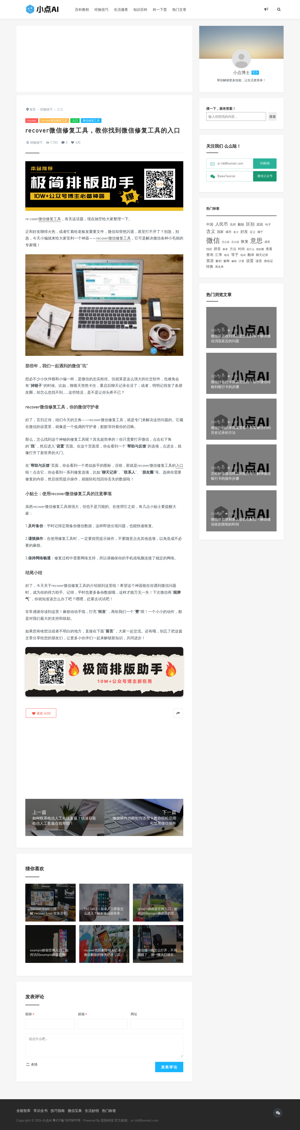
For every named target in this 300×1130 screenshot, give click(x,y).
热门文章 (179, 9)
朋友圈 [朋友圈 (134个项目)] (260, 249)
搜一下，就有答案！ (221, 108)
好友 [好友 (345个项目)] (244, 231)
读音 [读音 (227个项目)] (258, 261)
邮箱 (82, 1014)
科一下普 (160, 9)
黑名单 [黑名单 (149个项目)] (219, 266)
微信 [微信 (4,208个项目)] (213, 240)
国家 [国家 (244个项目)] (220, 232)
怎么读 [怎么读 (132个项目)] (235, 241)
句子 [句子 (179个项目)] (268, 224)
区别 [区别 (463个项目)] (250, 224)
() (41, 713)
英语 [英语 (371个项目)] (210, 260)
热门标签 (109, 1110)
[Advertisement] (104, 59)
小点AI (47, 1120)
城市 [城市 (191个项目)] (228, 232)
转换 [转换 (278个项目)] (209, 266)
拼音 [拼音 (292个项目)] (217, 249)
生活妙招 (92, 1110)
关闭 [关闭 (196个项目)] (233, 224)
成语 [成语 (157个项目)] (267, 241)
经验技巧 (101, 9)
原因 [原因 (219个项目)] (259, 224)
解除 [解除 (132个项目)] (234, 261)
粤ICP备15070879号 (66, 1120)
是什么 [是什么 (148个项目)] (250, 249)
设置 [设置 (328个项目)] (250, 261)
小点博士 (241, 72)
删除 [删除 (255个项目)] (241, 224)
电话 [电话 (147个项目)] (226, 255)
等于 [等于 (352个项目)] (235, 254)
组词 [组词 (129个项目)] (243, 254)
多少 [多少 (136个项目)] (236, 231)
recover (31, 120)
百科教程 (82, 9)
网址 (134, 1014)
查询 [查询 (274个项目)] (209, 254)
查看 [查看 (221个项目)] (269, 249)
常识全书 (41, 1110)
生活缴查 (121, 9)
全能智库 (23, 1110)
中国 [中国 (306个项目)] (209, 224)
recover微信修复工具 (54, 120)
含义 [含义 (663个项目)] (210, 231)
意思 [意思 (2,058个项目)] (256, 240)
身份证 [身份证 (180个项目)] (268, 261)
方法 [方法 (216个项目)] (233, 249)
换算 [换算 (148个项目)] (225, 249)
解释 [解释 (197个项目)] (227, 261)
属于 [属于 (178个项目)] (260, 232)
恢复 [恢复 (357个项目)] (244, 241)
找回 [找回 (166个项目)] (209, 249)
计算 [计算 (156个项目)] (241, 261)
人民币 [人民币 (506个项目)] (221, 224)
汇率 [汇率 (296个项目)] (218, 254)
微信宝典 (75, 1110)
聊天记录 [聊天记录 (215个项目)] (262, 255)
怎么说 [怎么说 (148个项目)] (225, 241)
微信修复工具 (91, 120)
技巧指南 (58, 1110)
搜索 (272, 116)
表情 (32, 1064)
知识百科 (140, 9)
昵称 (29, 1014)
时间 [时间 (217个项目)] (241, 249)
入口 (75, 120)
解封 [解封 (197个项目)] (219, 261)
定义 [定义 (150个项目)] (252, 232)
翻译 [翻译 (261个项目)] (251, 255)
